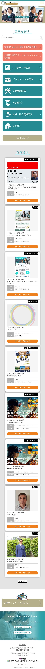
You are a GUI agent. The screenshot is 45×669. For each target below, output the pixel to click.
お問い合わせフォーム (21, 632)
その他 (11, 126)
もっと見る (22, 581)
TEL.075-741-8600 (22, 650)
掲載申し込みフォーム (21, 627)
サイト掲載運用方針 (22, 664)
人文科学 (12, 103)
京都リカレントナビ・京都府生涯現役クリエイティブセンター (9, 3)
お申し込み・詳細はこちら (22, 200)
